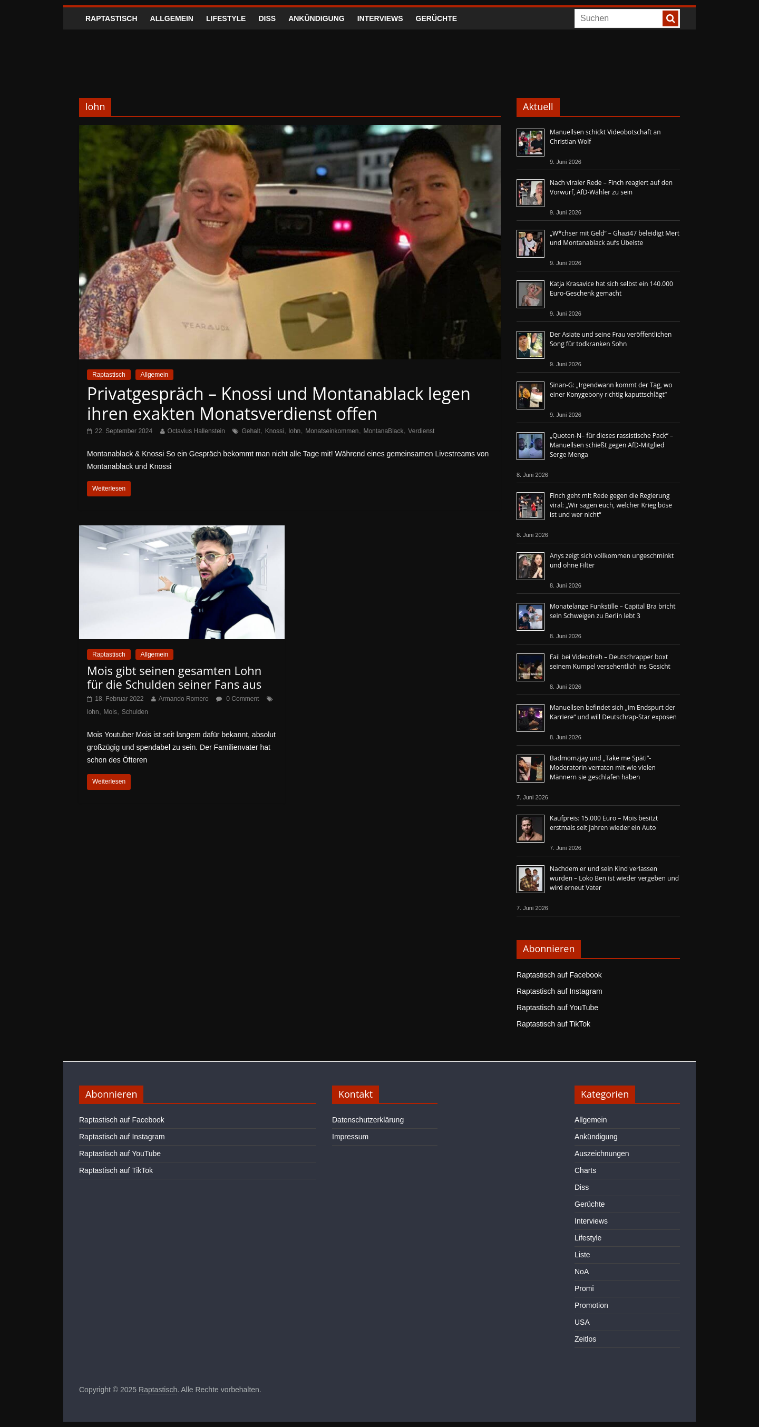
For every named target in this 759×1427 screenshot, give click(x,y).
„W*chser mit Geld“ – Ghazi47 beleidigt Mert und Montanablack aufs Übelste (614, 238)
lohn (295, 431)
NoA (582, 1271)
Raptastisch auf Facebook (559, 975)
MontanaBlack (383, 431)
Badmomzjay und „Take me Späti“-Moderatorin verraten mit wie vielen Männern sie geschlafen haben (603, 767)
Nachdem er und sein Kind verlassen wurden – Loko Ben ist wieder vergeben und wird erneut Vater (614, 878)
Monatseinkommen (331, 431)
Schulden (135, 712)
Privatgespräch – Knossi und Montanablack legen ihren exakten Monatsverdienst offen (279, 403)
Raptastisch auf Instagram (559, 991)
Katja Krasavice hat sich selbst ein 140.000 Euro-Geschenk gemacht (611, 288)
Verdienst (421, 431)
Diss (267, 18)
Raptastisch (111, 18)
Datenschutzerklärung (368, 1120)
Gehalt (250, 431)
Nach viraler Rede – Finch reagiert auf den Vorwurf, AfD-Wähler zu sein (611, 187)
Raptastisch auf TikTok (553, 1024)
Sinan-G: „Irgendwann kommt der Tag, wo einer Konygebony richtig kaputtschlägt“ (611, 389)
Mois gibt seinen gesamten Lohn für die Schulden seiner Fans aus (174, 677)
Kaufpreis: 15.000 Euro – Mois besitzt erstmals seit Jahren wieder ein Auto (604, 823)
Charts (585, 1170)
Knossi (274, 431)
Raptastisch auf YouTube (557, 1007)
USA (582, 1322)
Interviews (380, 18)
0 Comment (237, 698)
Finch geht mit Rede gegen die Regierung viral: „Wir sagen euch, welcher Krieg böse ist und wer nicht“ (611, 505)
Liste (582, 1254)
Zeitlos (585, 1339)
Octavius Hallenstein (196, 431)
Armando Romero (184, 698)
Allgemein (171, 18)
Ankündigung (316, 18)
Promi (584, 1288)
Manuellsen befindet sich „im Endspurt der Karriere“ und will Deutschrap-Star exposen (613, 712)
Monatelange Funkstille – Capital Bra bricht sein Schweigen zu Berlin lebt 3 (613, 611)
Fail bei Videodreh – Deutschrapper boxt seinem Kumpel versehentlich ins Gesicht (610, 661)
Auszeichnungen (602, 1153)
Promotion (591, 1305)
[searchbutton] (670, 18)
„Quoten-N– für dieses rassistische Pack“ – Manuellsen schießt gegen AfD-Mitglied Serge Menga (611, 445)
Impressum (350, 1136)
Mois (110, 712)
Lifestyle (226, 18)
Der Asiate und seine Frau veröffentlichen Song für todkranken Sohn (611, 339)
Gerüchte (437, 18)
